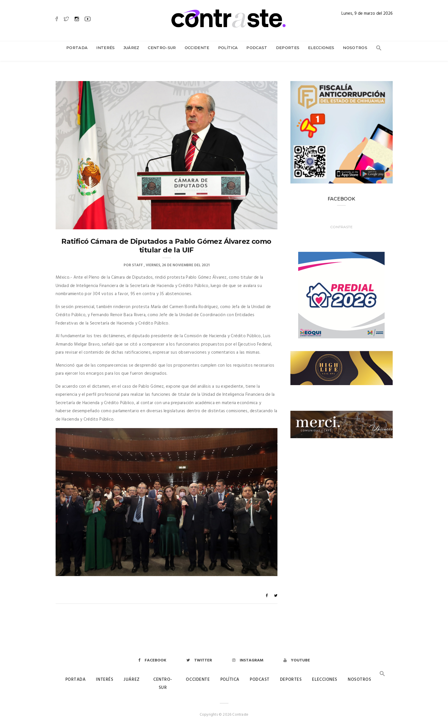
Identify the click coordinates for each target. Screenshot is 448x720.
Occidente (197, 47)
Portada (77, 47)
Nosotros (355, 47)
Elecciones (321, 47)
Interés (105, 47)
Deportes (288, 47)
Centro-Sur (162, 47)
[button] (379, 49)
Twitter (199, 654)
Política (228, 47)
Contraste (341, 221)
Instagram (247, 654)
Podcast (256, 47)
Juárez (131, 47)
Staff (137, 259)
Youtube (296, 654)
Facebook (152, 654)
